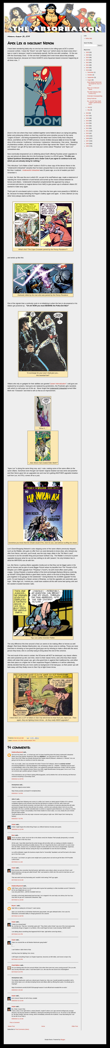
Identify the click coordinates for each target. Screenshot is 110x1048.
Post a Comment (14, 1022)
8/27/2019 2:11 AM (17, 862)
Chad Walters (16, 965)
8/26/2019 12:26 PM (17, 779)
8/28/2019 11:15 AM (17, 1019)
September (90, 77)
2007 (87, 141)
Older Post (75, 1026)
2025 (87, 55)
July (88, 107)
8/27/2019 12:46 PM (17, 916)
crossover (14, 740)
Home (43, 1026)
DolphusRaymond (17, 752)
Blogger (63, 1039)
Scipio (14, 824)
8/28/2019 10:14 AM (17, 1000)
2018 (87, 113)
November (90, 72)
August (89, 80)
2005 (87, 146)
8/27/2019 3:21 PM (17, 934)
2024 (87, 57)
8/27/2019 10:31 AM (17, 880)
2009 (87, 136)
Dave (13, 835)
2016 (87, 118)
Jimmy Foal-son (91, 98)
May (88, 110)
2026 (87, 52)
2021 (87, 65)
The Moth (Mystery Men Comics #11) (94, 92)
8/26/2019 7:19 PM (17, 793)
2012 (87, 128)
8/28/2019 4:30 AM (17, 990)
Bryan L (14, 905)
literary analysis (28, 740)
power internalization (58, 384)
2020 (87, 67)
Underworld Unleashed (30, 170)
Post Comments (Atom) (22, 1029)
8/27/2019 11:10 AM (17, 900)
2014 (87, 123)
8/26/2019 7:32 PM (17, 818)
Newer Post (11, 1026)
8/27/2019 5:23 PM (17, 972)
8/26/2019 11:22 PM (17, 829)
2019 (87, 70)
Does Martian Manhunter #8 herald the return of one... (94, 83)
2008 (87, 138)
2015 (87, 120)
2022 (87, 62)
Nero (34, 740)
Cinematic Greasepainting (94, 96)
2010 (87, 133)
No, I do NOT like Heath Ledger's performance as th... (94, 102)
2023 (87, 60)
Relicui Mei (89, 38)
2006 (87, 143)
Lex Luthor (20, 740)
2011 (87, 131)
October (89, 75)
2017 (87, 115)
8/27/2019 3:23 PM (17, 959)
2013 (87, 126)
